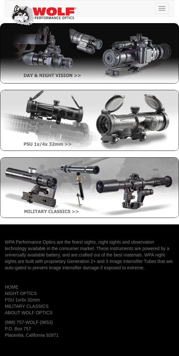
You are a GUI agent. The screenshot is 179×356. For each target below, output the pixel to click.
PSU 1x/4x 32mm (22, 299)
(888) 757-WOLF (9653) (29, 322)
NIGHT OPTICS (21, 293)
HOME (11, 287)
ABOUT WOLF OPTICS (28, 312)
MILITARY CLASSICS (27, 306)
